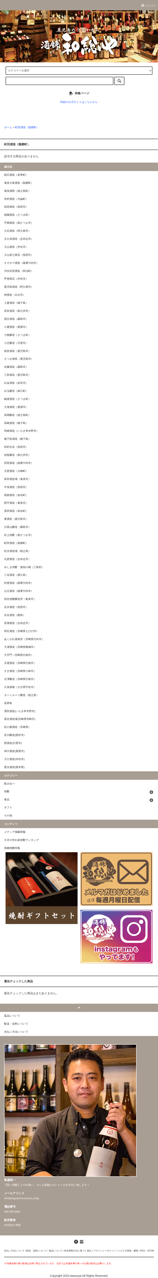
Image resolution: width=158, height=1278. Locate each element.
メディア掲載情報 (15, 832)
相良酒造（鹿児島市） (17, 351)
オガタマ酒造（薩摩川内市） (21, 263)
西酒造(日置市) (13, 743)
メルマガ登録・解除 (128, 1250)
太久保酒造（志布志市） (19, 238)
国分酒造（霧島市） (16, 319)
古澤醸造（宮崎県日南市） (20, 679)
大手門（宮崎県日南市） (19, 655)
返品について (55, 1250)
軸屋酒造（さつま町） (17, 399)
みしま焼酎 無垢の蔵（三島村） (24, 567)
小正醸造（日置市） (16, 343)
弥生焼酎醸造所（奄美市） (20, 599)
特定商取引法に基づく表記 (77, 1250)
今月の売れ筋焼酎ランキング (21, 840)
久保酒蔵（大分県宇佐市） (20, 687)
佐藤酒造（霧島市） (16, 366)
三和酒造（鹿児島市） (17, 375)
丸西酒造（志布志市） (17, 559)
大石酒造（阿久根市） (17, 230)
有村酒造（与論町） (16, 199)
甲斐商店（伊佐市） (16, 278)
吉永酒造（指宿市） (16, 607)
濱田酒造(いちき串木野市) (19, 711)
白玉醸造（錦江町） (16, 391)
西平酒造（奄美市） (16, 503)
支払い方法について (14, 1250)
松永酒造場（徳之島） (17, 551)
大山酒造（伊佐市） (16, 247)
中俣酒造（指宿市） (16, 487)
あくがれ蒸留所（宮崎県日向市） (24, 639)
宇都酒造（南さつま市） (19, 222)
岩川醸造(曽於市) (14, 735)
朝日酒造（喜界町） (16, 174)
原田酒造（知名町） (16, 511)
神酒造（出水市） (15, 294)
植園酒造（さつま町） (17, 214)
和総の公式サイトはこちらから (79, 102)
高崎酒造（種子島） (16, 423)
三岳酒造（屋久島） (16, 575)
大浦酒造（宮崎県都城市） (20, 647)
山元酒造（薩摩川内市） (19, 591)
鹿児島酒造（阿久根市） (19, 286)
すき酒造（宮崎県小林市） (20, 671)
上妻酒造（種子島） (16, 302)
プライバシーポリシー (104, 1250)
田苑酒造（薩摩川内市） (19, 463)
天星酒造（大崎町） (16, 471)
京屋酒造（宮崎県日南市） (20, 663)
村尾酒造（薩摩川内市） (19, 583)
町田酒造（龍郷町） (27, 127)
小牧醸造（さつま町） (17, 335)
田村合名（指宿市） (16, 447)
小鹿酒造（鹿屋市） (16, 327)
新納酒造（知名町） (16, 495)
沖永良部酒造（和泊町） (19, 271)
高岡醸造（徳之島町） (17, 415)
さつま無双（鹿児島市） (19, 358)
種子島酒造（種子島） (17, 439)
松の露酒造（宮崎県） (17, 727)
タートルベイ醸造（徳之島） (21, 695)
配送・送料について (36, 1250)
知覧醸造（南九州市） (17, 455)
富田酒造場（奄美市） (17, 479)
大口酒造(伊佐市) (14, 759)
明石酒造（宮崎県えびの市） (21, 631)
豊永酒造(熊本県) (14, 767)
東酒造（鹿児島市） (16, 519)
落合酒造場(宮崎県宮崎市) (19, 719)
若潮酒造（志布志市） (17, 623)
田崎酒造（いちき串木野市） (21, 430)
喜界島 (8, 703)
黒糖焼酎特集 (12, 848)
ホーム (8, 127)
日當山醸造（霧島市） (17, 527)
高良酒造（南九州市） (17, 311)
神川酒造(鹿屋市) (14, 751)
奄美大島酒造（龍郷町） (19, 183)
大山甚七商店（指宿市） (19, 255)
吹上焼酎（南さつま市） (19, 535)
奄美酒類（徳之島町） (17, 191)
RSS (142, 1250)
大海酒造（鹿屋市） (16, 407)
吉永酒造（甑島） (15, 615)
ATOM (150, 1250)
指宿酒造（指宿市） (16, 206)
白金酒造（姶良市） (16, 383)
